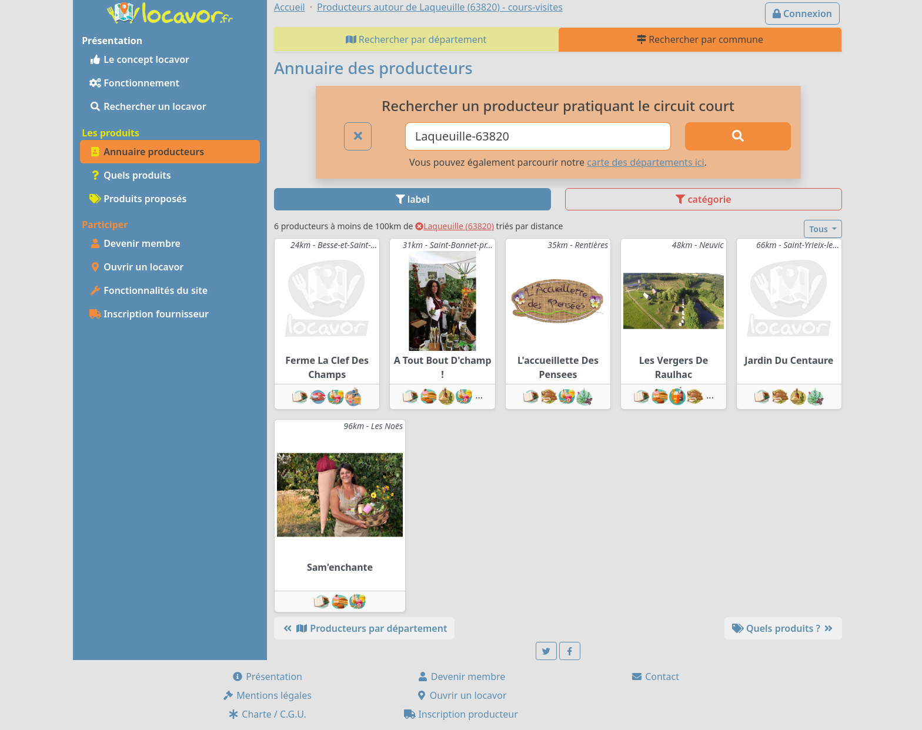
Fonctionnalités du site (148, 290)
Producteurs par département (364, 628)
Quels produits (130, 175)
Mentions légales (267, 695)
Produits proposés (137, 198)
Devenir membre (135, 243)
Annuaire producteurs (146, 151)
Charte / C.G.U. (267, 714)
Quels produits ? (783, 628)
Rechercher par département (416, 39)
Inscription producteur (461, 714)
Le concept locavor (139, 59)
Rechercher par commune (700, 39)
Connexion (802, 13)
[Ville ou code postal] (538, 136)
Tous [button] (819, 229)
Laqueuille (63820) (454, 226)
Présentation (267, 676)
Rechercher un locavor (147, 106)
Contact (655, 676)
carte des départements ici (645, 162)
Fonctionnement (134, 82)
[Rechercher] (738, 136)
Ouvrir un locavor (136, 266)
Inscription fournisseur (149, 313)
